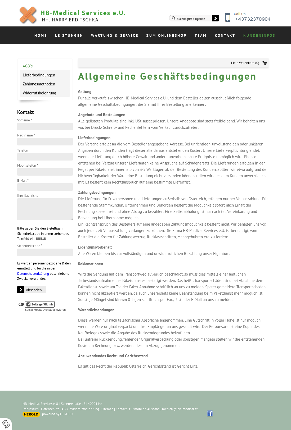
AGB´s (28, 65)
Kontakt (225, 35)
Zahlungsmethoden (39, 83)
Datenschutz (50, 409)
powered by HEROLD (57, 414)
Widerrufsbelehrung (39, 92)
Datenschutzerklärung (33, 273)
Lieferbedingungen (39, 74)
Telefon (22, 150)
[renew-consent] (6, 424)
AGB (64, 409)
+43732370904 (248, 21)
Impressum (31, 409)
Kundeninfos (259, 35)
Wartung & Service (114, 35)
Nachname (26, 135)
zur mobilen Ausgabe (144, 409)
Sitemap (107, 409)
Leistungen (69, 35)
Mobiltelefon (27, 165)
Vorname (24, 120)
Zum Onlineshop (166, 35)
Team (201, 35)
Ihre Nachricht (27, 195)
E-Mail (23, 180)
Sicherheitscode (29, 246)
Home (40, 35)
